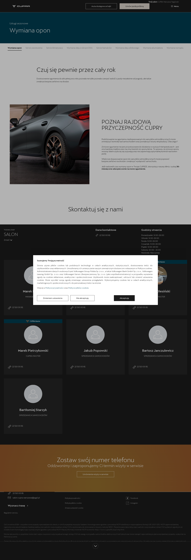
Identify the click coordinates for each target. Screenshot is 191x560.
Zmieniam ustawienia (52, 298)
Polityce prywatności (54, 288)
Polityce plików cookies (78, 288)
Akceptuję (124, 298)
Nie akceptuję (82, 298)
